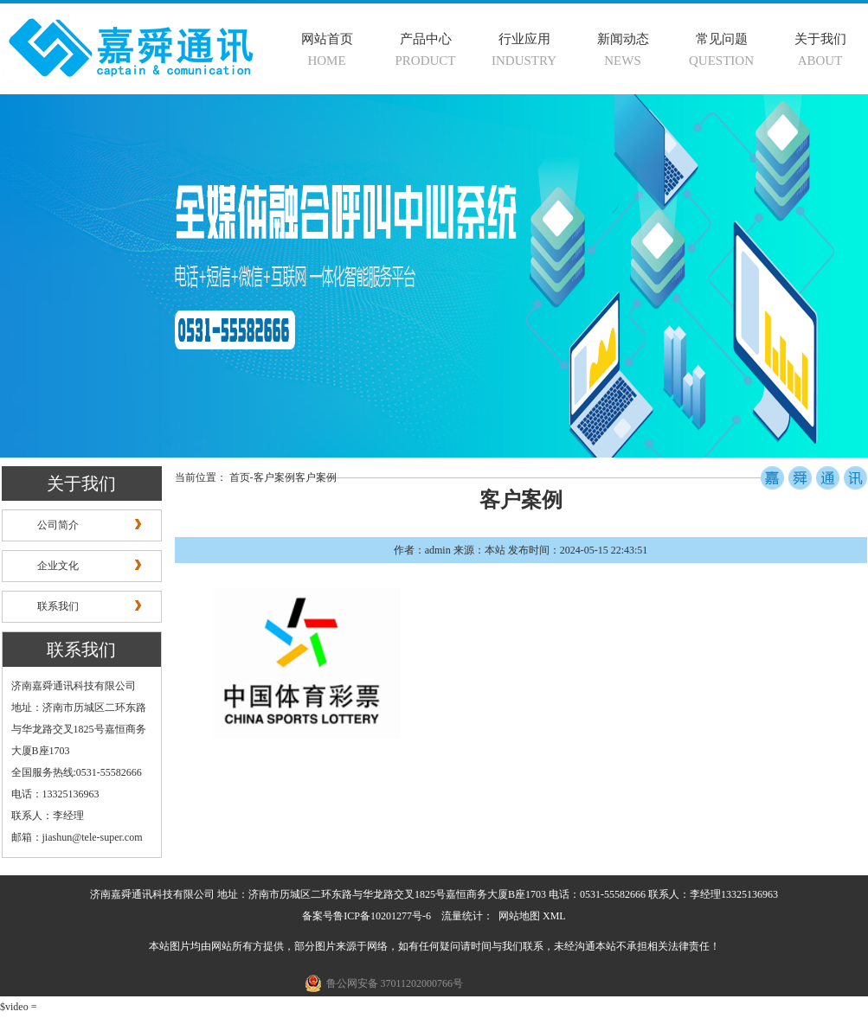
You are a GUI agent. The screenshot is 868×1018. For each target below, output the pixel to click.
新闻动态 (623, 39)
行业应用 (524, 39)
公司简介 (58, 525)
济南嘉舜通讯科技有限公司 (73, 686)
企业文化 (58, 566)
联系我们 (58, 606)
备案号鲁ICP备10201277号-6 (366, 916)
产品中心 (426, 39)
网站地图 (519, 916)
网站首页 (327, 39)
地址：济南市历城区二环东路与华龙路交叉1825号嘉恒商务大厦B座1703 (78, 729)
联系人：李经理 (47, 816)
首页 (239, 477)
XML (554, 916)
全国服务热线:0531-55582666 (76, 772)
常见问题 (722, 39)
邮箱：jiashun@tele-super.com (77, 837)
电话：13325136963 (55, 794)
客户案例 (274, 477)
